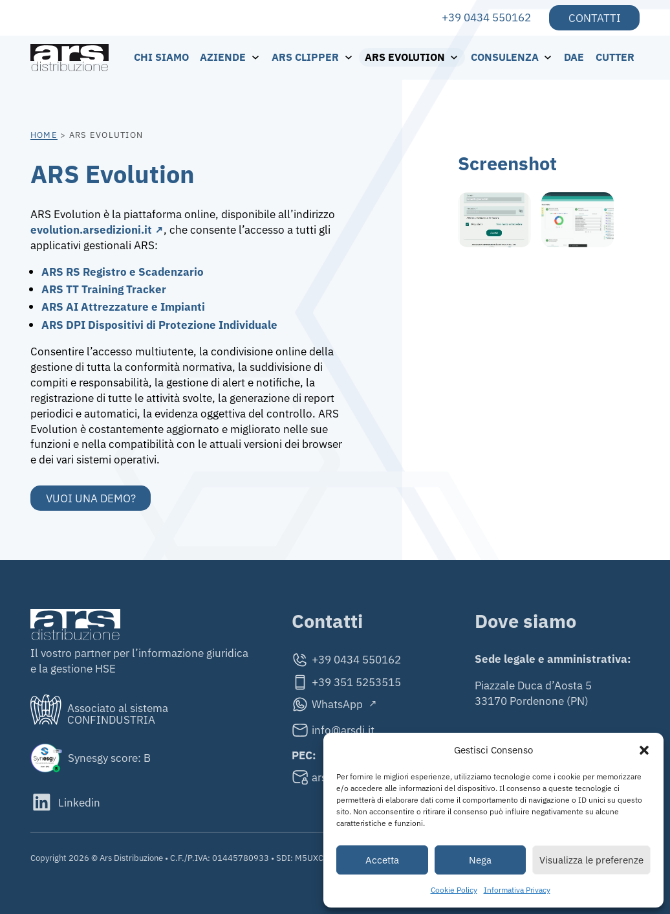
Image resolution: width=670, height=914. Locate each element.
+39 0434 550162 (486, 17)
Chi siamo (161, 56)
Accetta (382, 860)
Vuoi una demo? (91, 498)
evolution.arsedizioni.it (91, 229)
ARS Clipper (305, 56)
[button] (644, 750)
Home (44, 134)
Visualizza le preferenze (591, 860)
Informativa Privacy (517, 890)
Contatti (594, 17)
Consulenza (505, 56)
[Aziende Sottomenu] (259, 57)
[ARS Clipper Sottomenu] (352, 57)
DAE (574, 56)
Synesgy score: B (109, 757)
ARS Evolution (405, 56)
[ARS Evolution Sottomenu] (457, 57)
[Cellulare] (346, 682)
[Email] (346, 730)
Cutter (615, 56)
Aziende (223, 56)
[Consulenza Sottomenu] (551, 57)
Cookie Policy (454, 890)
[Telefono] (346, 659)
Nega (480, 860)
